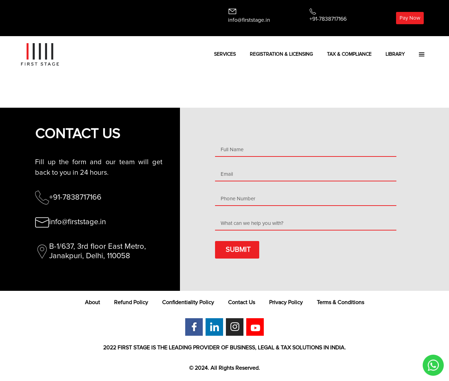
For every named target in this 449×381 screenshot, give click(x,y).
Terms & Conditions (340, 302)
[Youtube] (255, 327)
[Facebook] (194, 327)
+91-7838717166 (328, 19)
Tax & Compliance (349, 54)
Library (395, 54)
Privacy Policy (286, 302)
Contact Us (241, 302)
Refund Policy (131, 302)
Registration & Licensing (281, 54)
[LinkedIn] (214, 327)
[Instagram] (234, 327)
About (92, 302)
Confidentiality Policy (188, 302)
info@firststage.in (249, 20)
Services (225, 54)
